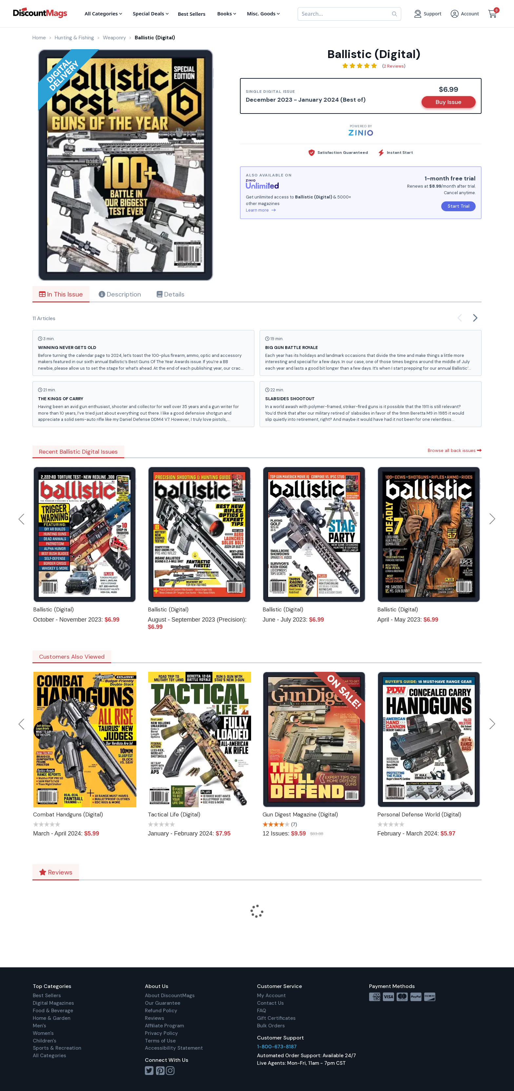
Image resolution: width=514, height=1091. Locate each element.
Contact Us (270, 1003)
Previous (22, 518)
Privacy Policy (161, 1033)
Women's (43, 1033)
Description (120, 294)
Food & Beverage (53, 1010)
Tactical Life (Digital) (174, 814)
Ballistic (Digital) (53, 609)
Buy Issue (449, 102)
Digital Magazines (53, 1003)
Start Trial (458, 206)
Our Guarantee (162, 1003)
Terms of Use (160, 1041)
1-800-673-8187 (277, 1046)
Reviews (55, 872)
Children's (44, 1041)
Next (492, 518)
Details (171, 294)
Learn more (261, 210)
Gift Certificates (276, 1018)
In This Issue (61, 294)
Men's (39, 1025)
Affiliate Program (164, 1025)
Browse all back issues (455, 450)
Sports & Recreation (57, 1048)
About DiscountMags (170, 995)
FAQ (261, 1010)
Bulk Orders (271, 1025)
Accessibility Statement (174, 1048)
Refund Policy (161, 1010)
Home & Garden (51, 1018)
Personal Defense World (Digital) (419, 814)
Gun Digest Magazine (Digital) (300, 814)
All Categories (49, 1055)
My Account (271, 995)
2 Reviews (394, 66)
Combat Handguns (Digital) (68, 814)
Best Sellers (47, 995)
